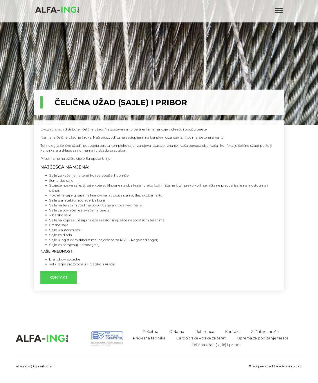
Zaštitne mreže (265, 332)
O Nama (176, 332)
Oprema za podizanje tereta (262, 338)
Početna (150, 332)
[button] (58, 294)
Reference (204, 332)
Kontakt (232, 332)
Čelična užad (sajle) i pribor (216, 345)
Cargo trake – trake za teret (201, 338)
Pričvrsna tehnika (149, 338)
